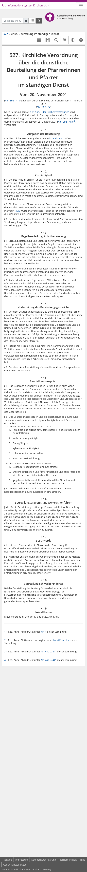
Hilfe (82, 859)
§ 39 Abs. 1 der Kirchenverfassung (49, 112)
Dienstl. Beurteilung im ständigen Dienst (31, 34)
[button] (47, 40)
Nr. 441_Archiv (61, 640)
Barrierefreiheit (68, 859)
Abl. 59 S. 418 (12, 100)
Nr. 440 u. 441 (48, 651)
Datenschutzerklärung (43, 859)
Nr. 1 (43, 631)
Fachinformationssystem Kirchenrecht (25, 5)
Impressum (21, 859)
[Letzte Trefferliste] (32, 21)
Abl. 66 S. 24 (43, 107)
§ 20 (18, 210)
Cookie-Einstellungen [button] (15, 864)
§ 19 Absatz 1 (56, 138)
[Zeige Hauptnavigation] (80, 5)
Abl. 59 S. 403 (65, 121)
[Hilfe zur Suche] (26, 21)
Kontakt (7, 859)
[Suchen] (39, 21)
